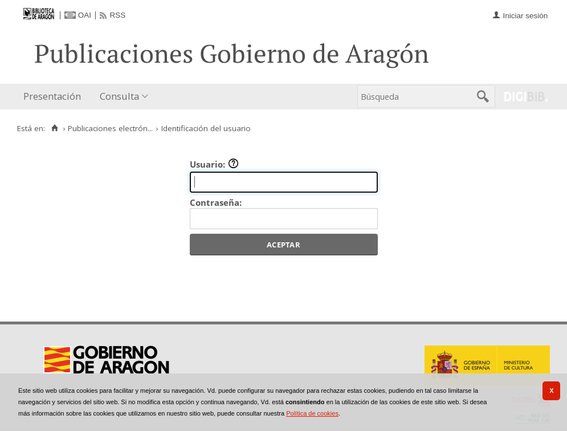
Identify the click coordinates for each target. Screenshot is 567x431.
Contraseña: (216, 202)
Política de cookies (312, 413)
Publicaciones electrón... (110, 128)
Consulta (119, 96)
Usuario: (214, 164)
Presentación (52, 96)
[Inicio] (54, 128)
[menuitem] (55, 96)
